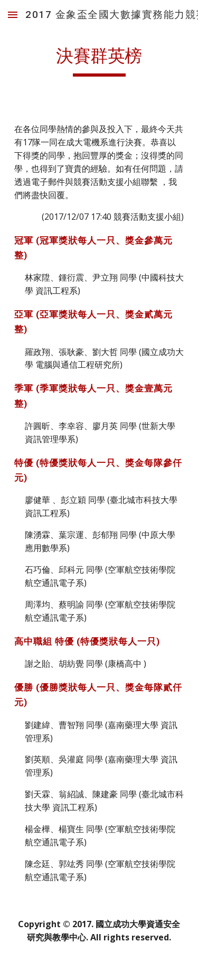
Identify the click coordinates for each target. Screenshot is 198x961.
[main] (99, 61)
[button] (12, 14)
